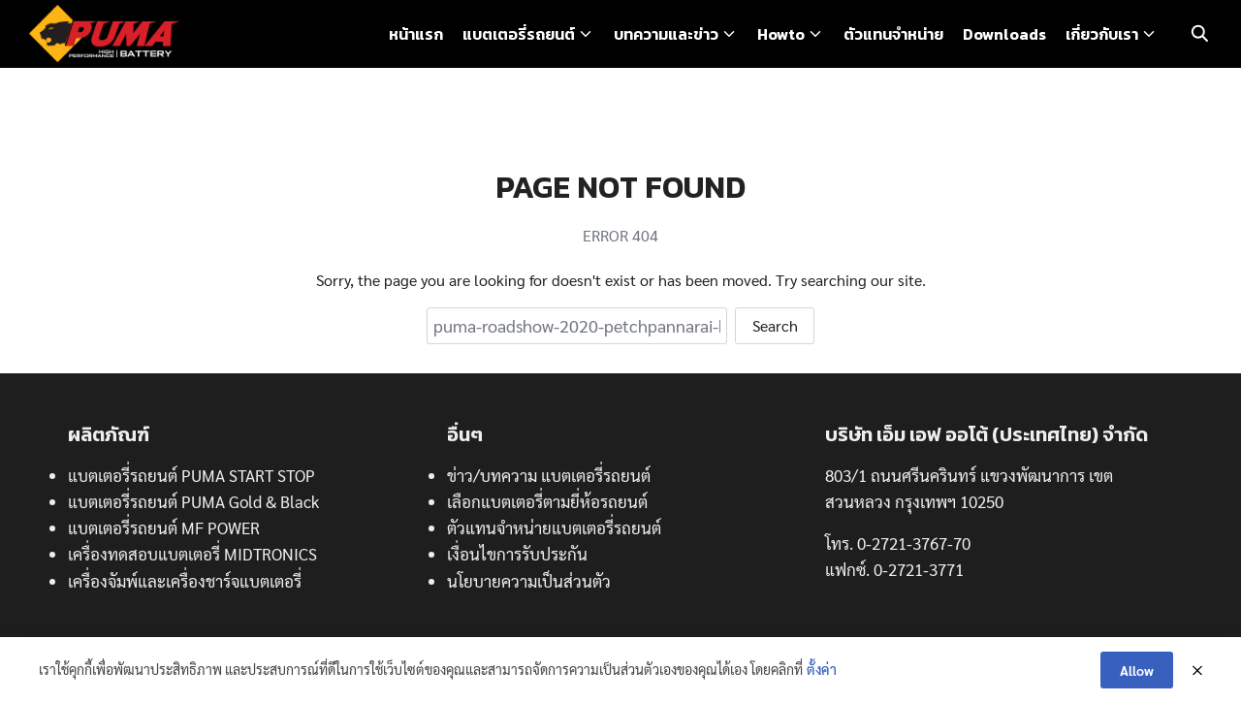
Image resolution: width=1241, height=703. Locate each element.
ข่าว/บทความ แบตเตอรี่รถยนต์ (549, 475)
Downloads (1004, 34)
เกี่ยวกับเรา (1102, 34)
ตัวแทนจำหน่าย (893, 34)
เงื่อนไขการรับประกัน (517, 553)
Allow (1137, 670)
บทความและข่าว (666, 34)
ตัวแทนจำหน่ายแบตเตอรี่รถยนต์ (554, 527)
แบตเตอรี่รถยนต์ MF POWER (164, 527)
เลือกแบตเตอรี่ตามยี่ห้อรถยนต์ (547, 501)
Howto (781, 34)
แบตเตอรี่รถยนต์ (518, 34)
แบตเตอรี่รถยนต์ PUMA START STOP (191, 475)
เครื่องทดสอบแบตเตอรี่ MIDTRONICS (192, 553)
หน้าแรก (416, 34)
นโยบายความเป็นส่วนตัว (529, 580)
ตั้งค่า (822, 669)
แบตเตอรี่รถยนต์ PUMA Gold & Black (193, 501)
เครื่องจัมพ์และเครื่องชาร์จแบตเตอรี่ (185, 580)
